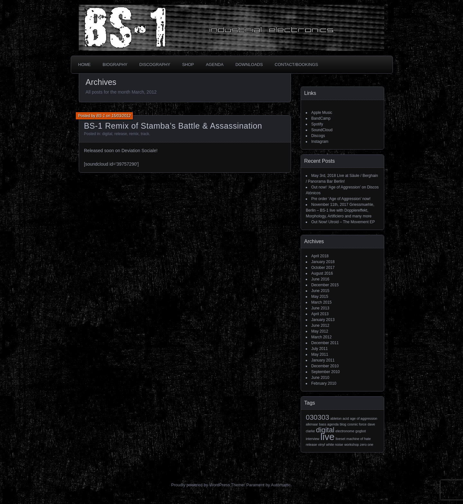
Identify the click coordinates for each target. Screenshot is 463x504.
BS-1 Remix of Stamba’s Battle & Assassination (173, 125)
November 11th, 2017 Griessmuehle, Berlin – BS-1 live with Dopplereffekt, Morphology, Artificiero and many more (340, 210)
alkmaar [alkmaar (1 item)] (312, 424)
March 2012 (321, 337)
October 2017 (323, 267)
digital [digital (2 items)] (325, 430)
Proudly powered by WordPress (200, 484)
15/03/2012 (121, 116)
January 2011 (323, 360)
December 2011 (325, 343)
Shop (188, 64)
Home (84, 64)
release (120, 134)
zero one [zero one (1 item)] (366, 444)
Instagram (319, 141)
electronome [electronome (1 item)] (344, 431)
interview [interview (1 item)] (312, 439)
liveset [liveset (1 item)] (340, 439)
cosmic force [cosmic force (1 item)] (357, 424)
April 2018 (320, 256)
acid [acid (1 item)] (346, 418)
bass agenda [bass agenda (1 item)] (329, 424)
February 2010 (323, 383)
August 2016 (322, 273)
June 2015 (320, 291)
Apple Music (321, 112)
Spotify (317, 124)
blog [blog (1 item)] (343, 424)
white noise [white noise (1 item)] (334, 444)
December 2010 (325, 366)
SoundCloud (321, 130)
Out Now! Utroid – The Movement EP (343, 222)
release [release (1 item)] (311, 444)
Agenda (214, 64)
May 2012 (319, 331)
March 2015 (321, 302)
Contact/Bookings (296, 64)
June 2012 (320, 325)
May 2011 (319, 354)
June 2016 (320, 279)
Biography (115, 64)
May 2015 (319, 296)
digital (107, 134)
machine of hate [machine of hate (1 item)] (358, 439)
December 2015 (325, 285)
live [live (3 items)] (327, 436)
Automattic (281, 484)
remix (134, 134)
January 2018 (323, 262)
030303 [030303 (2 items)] (317, 417)
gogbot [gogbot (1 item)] (360, 431)
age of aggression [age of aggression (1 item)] (363, 418)
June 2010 (320, 377)
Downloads (249, 64)
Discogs (318, 135)
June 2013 (320, 308)
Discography (154, 64)
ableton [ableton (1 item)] (335, 418)
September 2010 (325, 372)
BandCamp (321, 118)
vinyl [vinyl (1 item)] (321, 444)
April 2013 (320, 314)
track (145, 134)
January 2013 (323, 319)
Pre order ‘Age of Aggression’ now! (340, 199)
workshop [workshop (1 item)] (351, 444)
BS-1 (100, 116)
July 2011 (319, 348)
